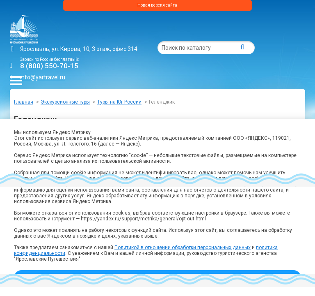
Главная (23, 102)
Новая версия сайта (157, 5)
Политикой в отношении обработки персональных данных (182, 247)
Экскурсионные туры (65, 102)
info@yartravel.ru (42, 77)
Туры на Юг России (119, 102)
